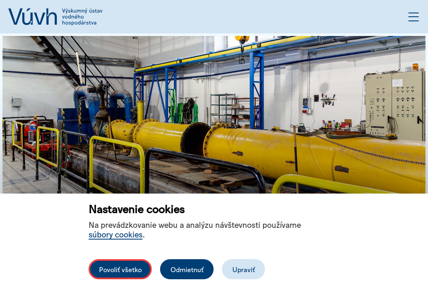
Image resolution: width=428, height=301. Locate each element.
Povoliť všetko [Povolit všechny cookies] (120, 269)
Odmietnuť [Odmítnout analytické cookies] (187, 269)
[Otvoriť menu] (414, 17)
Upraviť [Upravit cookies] (243, 269)
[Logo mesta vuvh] (55, 16)
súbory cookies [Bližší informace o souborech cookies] (116, 234)
